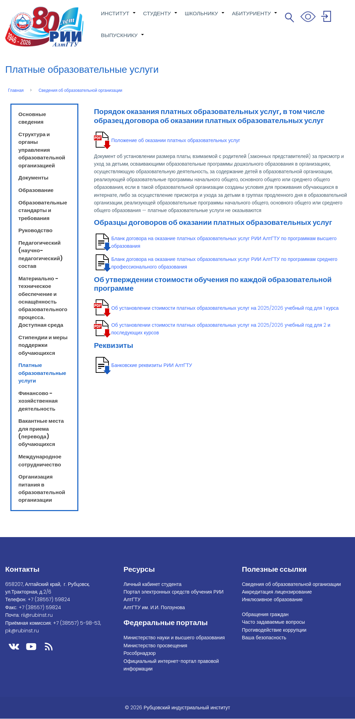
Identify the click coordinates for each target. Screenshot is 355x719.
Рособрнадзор (139, 653)
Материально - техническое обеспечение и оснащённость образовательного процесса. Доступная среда (42, 301)
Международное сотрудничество (39, 460)
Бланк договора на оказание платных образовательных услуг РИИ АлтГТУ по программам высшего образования (224, 242)
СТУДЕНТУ (160, 17)
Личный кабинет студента (152, 584)
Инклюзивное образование (272, 599)
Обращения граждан (265, 614)
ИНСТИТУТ (118, 17)
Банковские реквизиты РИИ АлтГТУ (151, 365)
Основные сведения (32, 118)
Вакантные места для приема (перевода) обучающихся (41, 432)
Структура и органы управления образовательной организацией (41, 150)
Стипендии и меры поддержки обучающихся (43, 345)
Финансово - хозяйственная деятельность (38, 400)
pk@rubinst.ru (22, 630)
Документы (33, 177)
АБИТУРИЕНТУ (255, 17)
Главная (16, 90)
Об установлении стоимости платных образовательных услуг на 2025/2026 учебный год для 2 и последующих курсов (220, 329)
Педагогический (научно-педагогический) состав (40, 254)
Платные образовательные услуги (42, 372)
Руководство (35, 230)
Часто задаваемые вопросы (273, 622)
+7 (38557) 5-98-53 (76, 623)
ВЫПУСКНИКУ (123, 39)
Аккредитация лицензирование (277, 591)
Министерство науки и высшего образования (174, 637)
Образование (35, 190)
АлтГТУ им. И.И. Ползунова (154, 607)
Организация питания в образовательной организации (41, 488)
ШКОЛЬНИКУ (205, 17)
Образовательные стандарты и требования (42, 210)
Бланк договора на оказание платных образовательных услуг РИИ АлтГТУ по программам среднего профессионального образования (224, 263)
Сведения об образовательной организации (80, 90)
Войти (327, 17)
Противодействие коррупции (274, 629)
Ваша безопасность (264, 637)
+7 (49, 599)
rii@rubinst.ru (37, 615)
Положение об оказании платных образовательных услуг (175, 140)
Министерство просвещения (155, 645)
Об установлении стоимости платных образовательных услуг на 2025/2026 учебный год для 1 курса (225, 308)
